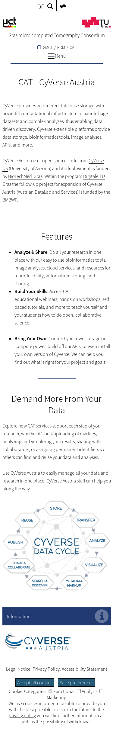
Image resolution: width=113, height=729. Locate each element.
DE (40, 6)
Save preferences (76, 682)
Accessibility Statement (84, 669)
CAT (73, 47)
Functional (62, 691)
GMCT (45, 47)
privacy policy (22, 715)
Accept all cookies (34, 682)
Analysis (87, 691)
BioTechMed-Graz (25, 176)
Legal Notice (18, 669)
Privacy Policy (46, 669)
